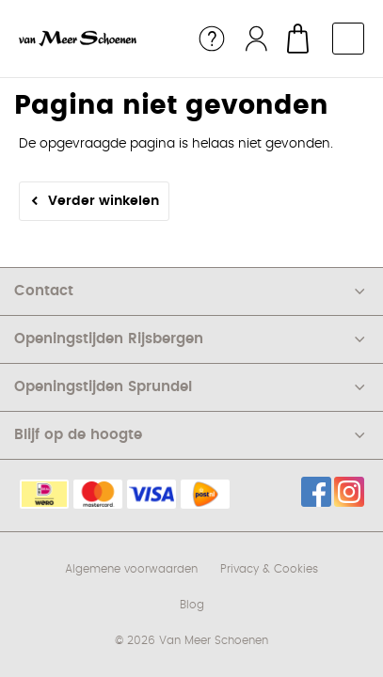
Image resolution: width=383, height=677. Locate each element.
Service (212, 39)
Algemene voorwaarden (131, 569)
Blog (192, 604)
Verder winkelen (103, 201)
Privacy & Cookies (269, 569)
